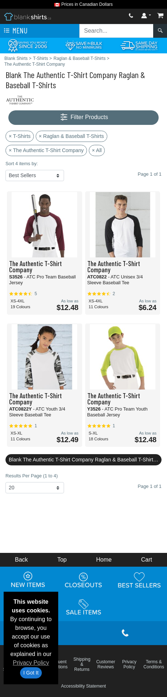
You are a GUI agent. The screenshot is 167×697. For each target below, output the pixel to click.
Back (21, 560)
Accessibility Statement (83, 686)
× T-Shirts (20, 136)
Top (62, 560)
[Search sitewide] (116, 31)
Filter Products (83, 117)
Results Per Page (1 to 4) (31, 475)
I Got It (31, 673)
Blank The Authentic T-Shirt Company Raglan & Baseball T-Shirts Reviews (85, 459)
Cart (146, 560)
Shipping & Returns (82, 664)
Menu (15, 31)
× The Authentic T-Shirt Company (46, 150)
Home (104, 560)
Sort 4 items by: (21, 163)
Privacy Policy (31, 663)
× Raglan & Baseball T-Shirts (71, 136)
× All (97, 150)
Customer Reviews (105, 664)
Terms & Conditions (153, 664)
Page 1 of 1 (150, 486)
